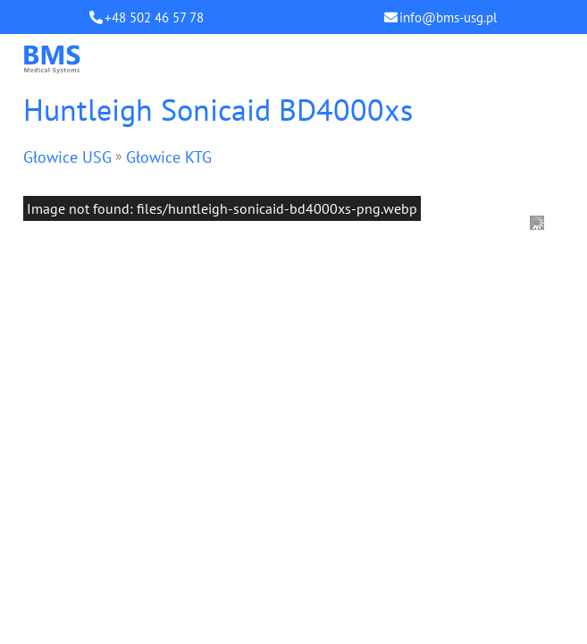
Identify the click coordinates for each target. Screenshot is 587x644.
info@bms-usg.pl (448, 17)
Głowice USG (67, 157)
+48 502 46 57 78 (154, 17)
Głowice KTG (169, 157)
